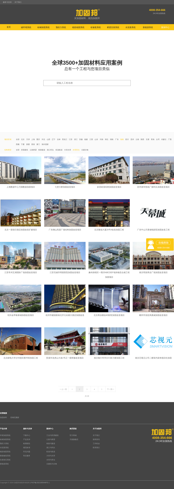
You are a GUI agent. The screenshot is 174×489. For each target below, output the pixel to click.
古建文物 (84, 150)
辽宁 (53, 139)
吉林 (58, 139)
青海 (152, 139)
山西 (48, 139)
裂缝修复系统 (5, 456)
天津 (28, 139)
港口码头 (50, 150)
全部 (17, 139)
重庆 (38, 139)
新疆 (28, 144)
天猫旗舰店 (74, 439)
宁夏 (23, 144)
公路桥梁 (33, 150)
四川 (127, 139)
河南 (101, 139)
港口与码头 (50, 448)
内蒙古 (163, 139)
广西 (170, 139)
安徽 (81, 139)
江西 (91, 139)
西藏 (17, 144)
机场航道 (59, 150)
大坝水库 (67, 150)
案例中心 (49, 429)
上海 (33, 139)
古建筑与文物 (51, 464)
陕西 (142, 139)
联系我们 (96, 448)
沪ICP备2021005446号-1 (39, 483)
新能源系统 (4, 464)
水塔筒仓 (76, 150)
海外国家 (45, 144)
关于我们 (17, 2)
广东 (117, 139)
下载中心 (26, 435)
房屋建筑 (24, 150)
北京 (23, 139)
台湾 (158, 139)
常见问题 (26, 452)
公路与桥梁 (50, 439)
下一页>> (110, 389)
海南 (122, 139)
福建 (86, 139)
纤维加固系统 (5, 435)
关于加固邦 (97, 429)
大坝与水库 (50, 456)
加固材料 (3, 417)
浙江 (76, 139)
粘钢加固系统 (5, 439)
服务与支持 (7, 2)
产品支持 (26, 439)
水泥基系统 (4, 448)
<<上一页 (63, 389)
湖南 (111, 139)
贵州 (132, 139)
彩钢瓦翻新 (14, 417)
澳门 (38, 144)
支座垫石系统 (5, 460)
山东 (96, 139)
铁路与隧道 (50, 443)
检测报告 (26, 443)
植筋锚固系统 (5, 452)
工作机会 (96, 443)
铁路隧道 (41, 150)
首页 (9, 27)
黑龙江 (64, 139)
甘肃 (147, 139)
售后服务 (26, 456)
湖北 (106, 139)
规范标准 (26, 448)
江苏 (70, 139)
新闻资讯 (96, 439)
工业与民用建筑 (52, 435)
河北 (43, 139)
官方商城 (73, 435)
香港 (33, 144)
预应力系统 (4, 443)
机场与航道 (50, 452)
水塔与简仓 (50, 460)
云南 (137, 139)
